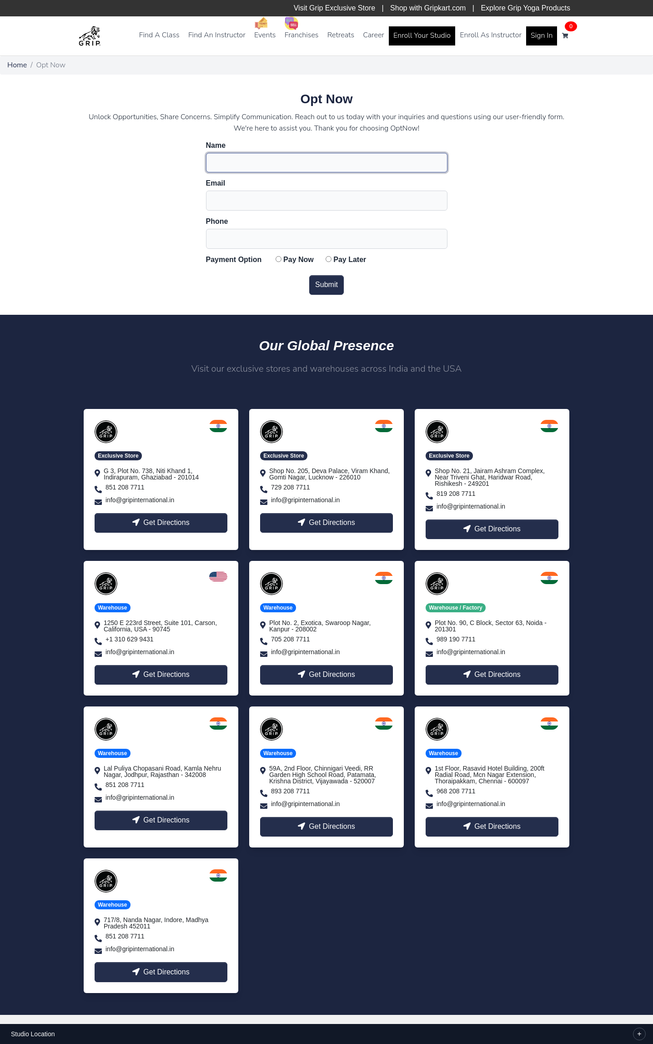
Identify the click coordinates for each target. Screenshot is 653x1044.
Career (373, 35)
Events (265, 35)
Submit (326, 284)
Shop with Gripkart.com (428, 8)
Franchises (302, 35)
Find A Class (159, 35)
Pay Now (298, 259)
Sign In (542, 35)
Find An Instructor (217, 35)
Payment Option (234, 259)
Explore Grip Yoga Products (525, 8)
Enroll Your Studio (422, 35)
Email (216, 183)
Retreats (340, 35)
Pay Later (349, 259)
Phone (217, 221)
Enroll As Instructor (491, 35)
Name (216, 145)
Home (17, 65)
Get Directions (160, 522)
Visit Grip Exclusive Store (334, 8)
